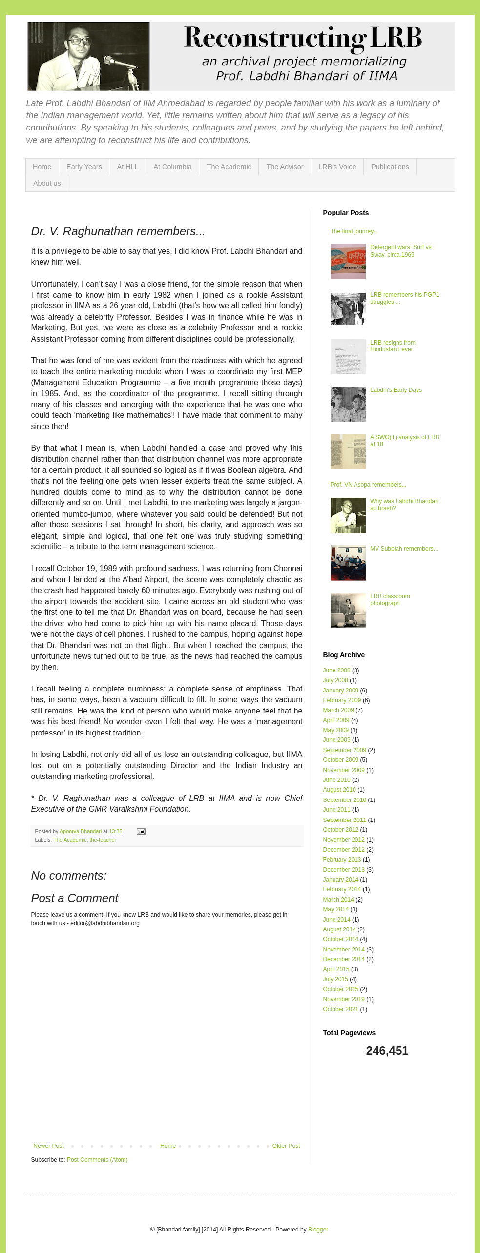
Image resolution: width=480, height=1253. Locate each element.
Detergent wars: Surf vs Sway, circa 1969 (400, 251)
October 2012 (341, 829)
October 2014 (341, 939)
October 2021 (341, 1009)
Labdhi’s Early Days (396, 390)
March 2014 (338, 899)
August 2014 (339, 929)
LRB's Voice (337, 167)
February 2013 (342, 859)
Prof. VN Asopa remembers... (369, 484)
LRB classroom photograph (390, 599)
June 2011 (337, 809)
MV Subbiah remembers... (404, 548)
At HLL (128, 167)
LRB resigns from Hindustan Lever (393, 346)
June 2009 (337, 739)
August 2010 (339, 789)
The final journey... (354, 231)
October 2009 (341, 759)
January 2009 (341, 690)
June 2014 (337, 919)
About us (47, 183)
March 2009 (338, 710)
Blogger (318, 1229)
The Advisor (285, 167)
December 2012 (344, 849)
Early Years (84, 167)
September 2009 (345, 750)
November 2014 (344, 949)
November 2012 (344, 839)
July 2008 (335, 680)
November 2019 (344, 999)
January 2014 (341, 879)
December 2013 (344, 869)
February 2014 (342, 889)
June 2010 (337, 780)
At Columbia (172, 167)
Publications (390, 167)
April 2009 (336, 720)
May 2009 (336, 730)
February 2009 (342, 700)
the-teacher (103, 840)
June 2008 (337, 670)
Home (42, 167)
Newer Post (49, 1146)
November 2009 (344, 770)
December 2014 (344, 959)
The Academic (229, 167)
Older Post (286, 1146)
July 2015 (335, 979)
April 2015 (336, 969)
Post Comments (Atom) (97, 1159)
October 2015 (341, 989)
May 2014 (336, 909)
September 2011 (345, 820)
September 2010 (345, 800)
